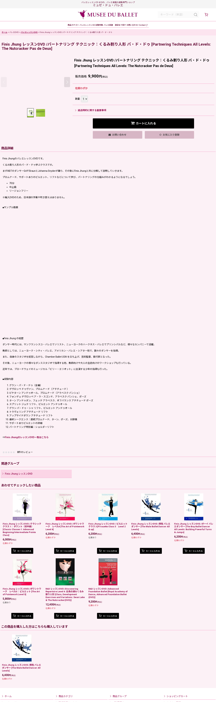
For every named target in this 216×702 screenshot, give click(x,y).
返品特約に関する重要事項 (90, 112)
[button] (173, 26)
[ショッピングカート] (206, 15)
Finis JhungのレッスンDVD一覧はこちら (27, 439)
